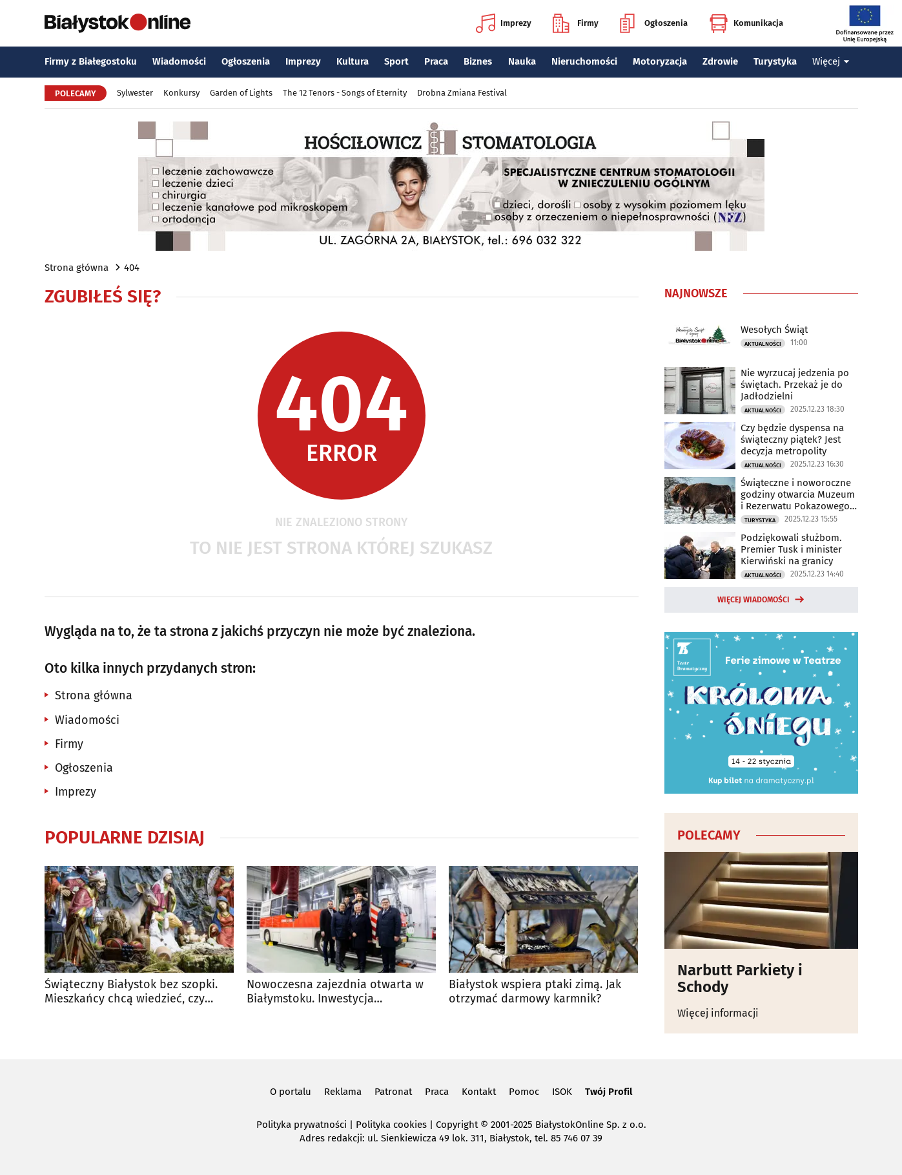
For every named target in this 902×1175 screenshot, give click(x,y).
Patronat (393, 1091)
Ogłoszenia (654, 23)
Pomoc (524, 1091)
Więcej (831, 61)
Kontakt (479, 1091)
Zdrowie (720, 61)
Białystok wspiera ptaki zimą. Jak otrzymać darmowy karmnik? (535, 992)
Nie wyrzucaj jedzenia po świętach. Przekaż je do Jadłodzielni (795, 384)
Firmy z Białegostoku (91, 61)
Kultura (352, 61)
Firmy (576, 23)
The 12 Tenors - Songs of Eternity (345, 93)
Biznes (478, 61)
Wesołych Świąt (774, 329)
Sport (396, 61)
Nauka (522, 61)
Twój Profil (608, 1091)
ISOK (562, 1091)
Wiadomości (179, 61)
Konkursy (181, 93)
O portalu (290, 1091)
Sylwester (135, 93)
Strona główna (76, 267)
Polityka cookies (391, 1124)
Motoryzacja (660, 61)
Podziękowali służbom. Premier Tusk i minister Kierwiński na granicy (791, 549)
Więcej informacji (718, 1013)
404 (131, 267)
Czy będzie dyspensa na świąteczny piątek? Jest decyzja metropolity (792, 439)
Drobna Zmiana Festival (462, 93)
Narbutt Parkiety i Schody (740, 979)
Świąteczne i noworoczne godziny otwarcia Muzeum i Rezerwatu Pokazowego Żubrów (798, 494)
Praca (436, 61)
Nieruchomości (584, 61)
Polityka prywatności (301, 1124)
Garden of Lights (241, 93)
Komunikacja (746, 23)
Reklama (343, 1091)
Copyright (457, 1124)
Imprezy (503, 23)
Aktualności (762, 344)
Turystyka (775, 61)
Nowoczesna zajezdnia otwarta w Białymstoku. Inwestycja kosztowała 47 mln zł (335, 992)
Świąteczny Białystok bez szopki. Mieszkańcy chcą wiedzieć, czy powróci (131, 992)
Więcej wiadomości (753, 599)
